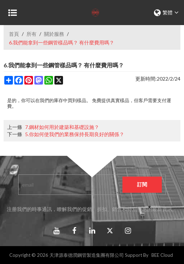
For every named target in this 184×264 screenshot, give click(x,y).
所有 (31, 34)
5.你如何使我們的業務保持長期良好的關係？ (74, 134)
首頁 (14, 34)
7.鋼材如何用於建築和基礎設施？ (62, 127)
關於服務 (54, 34)
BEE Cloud (162, 255)
